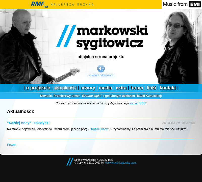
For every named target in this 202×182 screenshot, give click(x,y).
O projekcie (38, 87)
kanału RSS (137, 103)
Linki (151, 87)
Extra (121, 87)
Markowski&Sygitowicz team (120, 162)
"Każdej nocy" (99, 129)
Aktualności (65, 87)
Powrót (11, 145)
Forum (136, 87)
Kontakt (168, 87)
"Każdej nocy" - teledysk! (28, 123)
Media (105, 87)
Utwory (87, 87)
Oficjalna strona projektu (101, 57)
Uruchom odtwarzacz (101, 75)
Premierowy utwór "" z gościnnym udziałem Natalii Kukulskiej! (101, 96)
